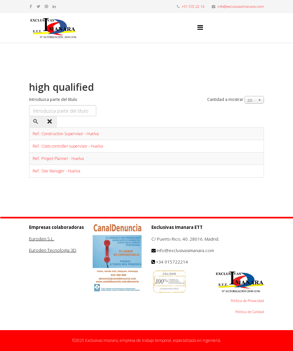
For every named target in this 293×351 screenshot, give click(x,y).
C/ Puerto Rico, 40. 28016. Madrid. (185, 239)
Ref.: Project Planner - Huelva (58, 158)
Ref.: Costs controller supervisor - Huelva (68, 146)
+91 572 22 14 (192, 6)
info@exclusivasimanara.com (240, 6)
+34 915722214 (172, 262)
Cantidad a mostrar (225, 99)
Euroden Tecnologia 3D (52, 250)
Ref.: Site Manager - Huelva (56, 171)
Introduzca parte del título (53, 99)
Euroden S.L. (41, 239)
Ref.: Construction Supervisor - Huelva (66, 133)
